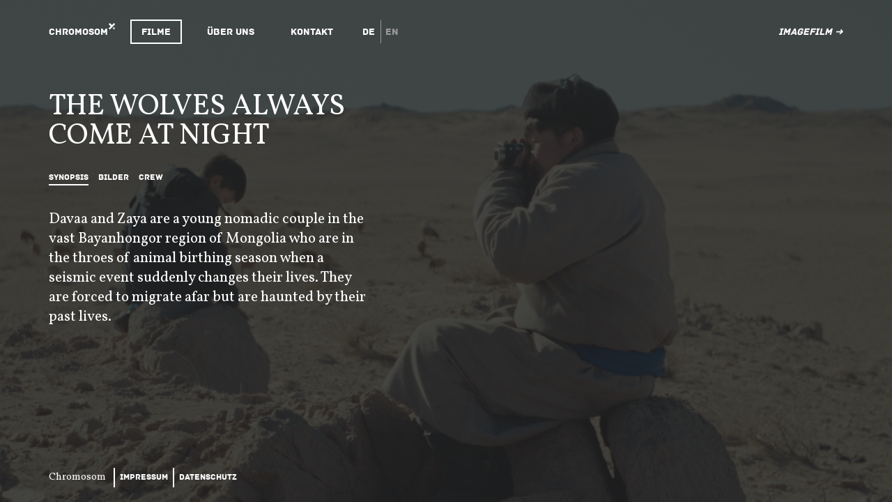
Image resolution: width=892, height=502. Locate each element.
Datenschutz (208, 477)
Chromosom (78, 32)
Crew (151, 177)
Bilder (113, 177)
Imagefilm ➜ (810, 32)
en (392, 32)
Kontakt (312, 32)
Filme (156, 32)
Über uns (230, 32)
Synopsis (69, 177)
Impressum (144, 477)
